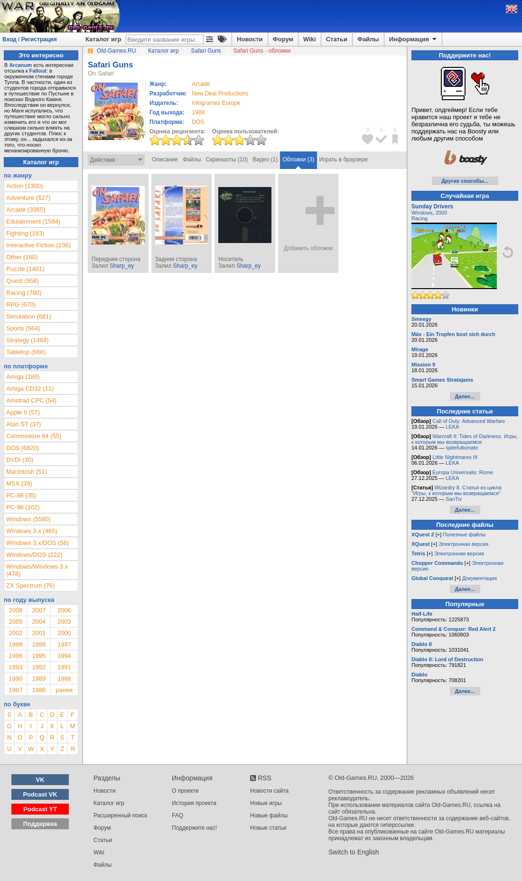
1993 (15, 667)
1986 (39, 690)
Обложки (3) (298, 159)
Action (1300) (24, 185)
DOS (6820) (22, 447)
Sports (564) (23, 328)
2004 (39, 621)
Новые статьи (268, 828)
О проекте (185, 790)
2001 (39, 633)
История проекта (194, 803)
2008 (15, 610)
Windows (422, 213)
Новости (250, 39)
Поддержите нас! (194, 828)
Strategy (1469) (27, 340)
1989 (198, 112)
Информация (413, 39)
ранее (64, 690)
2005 (15, 621)
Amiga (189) (23, 376)
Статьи (336, 39)
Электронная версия (463, 544)
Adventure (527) (28, 197)
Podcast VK (40, 794)
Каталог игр (103, 39)
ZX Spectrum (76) (30, 585)
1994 (64, 655)
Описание (165, 159)
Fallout (38, 71)
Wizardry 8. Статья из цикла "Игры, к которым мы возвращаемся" (456, 490)
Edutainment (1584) (33, 221)
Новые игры (266, 803)
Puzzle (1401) (25, 268)
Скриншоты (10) (226, 159)
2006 (64, 610)
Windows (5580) (28, 519)
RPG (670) (21, 304)
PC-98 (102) (23, 507)
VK (40, 779)
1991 (64, 667)
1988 (64, 678)
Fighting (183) (25, 233)
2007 (39, 610)
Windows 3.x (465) (31, 530)
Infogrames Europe (216, 103)
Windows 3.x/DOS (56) (37, 542)
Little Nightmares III (454, 457)
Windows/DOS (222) (34, 554)
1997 (64, 644)
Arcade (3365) (25, 209)
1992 (39, 667)
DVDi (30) (19, 459)
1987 (15, 690)
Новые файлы (269, 815)
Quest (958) (22, 280)
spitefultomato (462, 447)
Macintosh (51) (26, 471)
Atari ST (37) (23, 424)
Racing (419, 218)
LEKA (452, 427)
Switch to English (353, 852)
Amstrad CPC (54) (31, 400)
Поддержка (40, 823)
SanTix (454, 499)
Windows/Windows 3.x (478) (37, 570)
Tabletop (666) (26, 352)
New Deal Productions (220, 93)
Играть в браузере (343, 159)
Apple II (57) (23, 412)
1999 (15, 644)
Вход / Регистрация (29, 39)
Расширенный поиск (120, 815)
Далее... (465, 396)
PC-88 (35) (21, 495)
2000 (64, 633)
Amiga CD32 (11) (30, 388)
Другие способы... (464, 181)
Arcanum (20, 65)
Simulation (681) (28, 316)
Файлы (368, 39)
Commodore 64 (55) (33, 436)
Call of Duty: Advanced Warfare (468, 421)
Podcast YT (40, 809)
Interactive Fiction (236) (38, 245)
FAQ (177, 815)
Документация (479, 578)
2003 (64, 621)
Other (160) (21, 257)
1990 (15, 678)
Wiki (309, 39)
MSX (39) (19, 483)
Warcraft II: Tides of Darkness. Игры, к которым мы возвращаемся (464, 439)
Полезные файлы (464, 534)
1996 (15, 655)
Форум (283, 39)
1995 (39, 655)
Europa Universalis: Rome (462, 472)
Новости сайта (269, 790)
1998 (39, 644)
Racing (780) (23, 292)
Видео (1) (265, 159)
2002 (15, 633)
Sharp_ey (122, 265)
